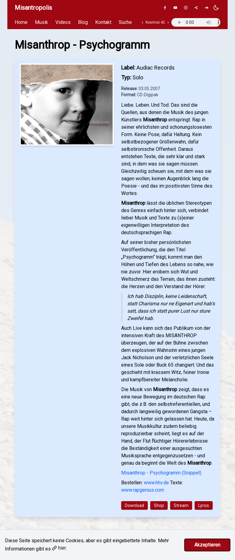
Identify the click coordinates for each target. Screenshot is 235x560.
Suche (125, 22)
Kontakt (103, 22)
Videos (63, 22)
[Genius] (196, 7)
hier (59, 548)
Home (21, 22)
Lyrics (203, 505)
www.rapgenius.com (142, 490)
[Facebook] (165, 7)
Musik (41, 22)
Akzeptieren (207, 545)
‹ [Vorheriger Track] (142, 22)
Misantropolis (33, 7)
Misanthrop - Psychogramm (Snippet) (161, 473)
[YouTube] (175, 7)
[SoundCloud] (206, 7)
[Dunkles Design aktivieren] (216, 7)
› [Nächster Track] (168, 22)
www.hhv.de (156, 483)
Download (134, 505)
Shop (159, 505)
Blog (83, 22)
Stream (181, 505)
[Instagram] (185, 7)
